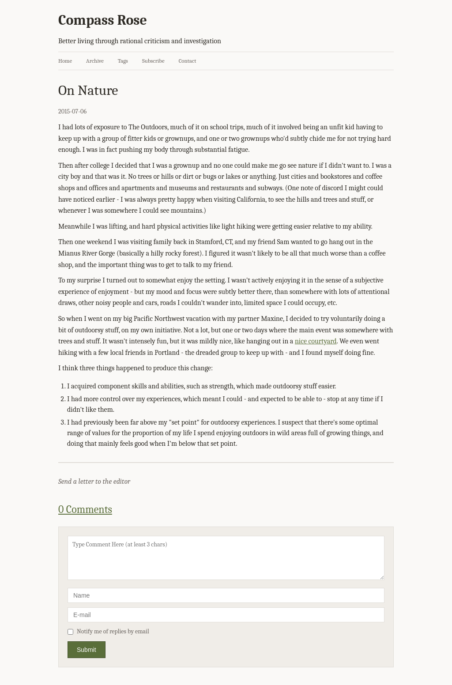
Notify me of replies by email (108, 631)
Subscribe (153, 60)
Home (65, 60)
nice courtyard (316, 341)
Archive (95, 60)
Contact (187, 60)
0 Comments (85, 509)
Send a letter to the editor (94, 482)
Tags (123, 60)
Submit (86, 649)
